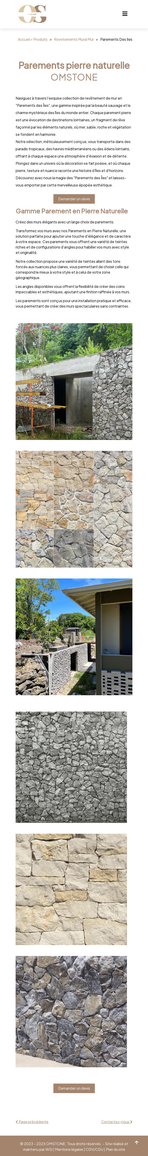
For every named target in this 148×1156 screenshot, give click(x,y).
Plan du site (115, 1149)
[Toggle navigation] (124, 14)
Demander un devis (74, 198)
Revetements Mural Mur (74, 39)
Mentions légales (69, 1149)
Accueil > (25, 39)
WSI (49, 1149)
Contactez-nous (116, 1121)
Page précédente (32, 1121)
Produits (40, 39)
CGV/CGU (95, 1149)
